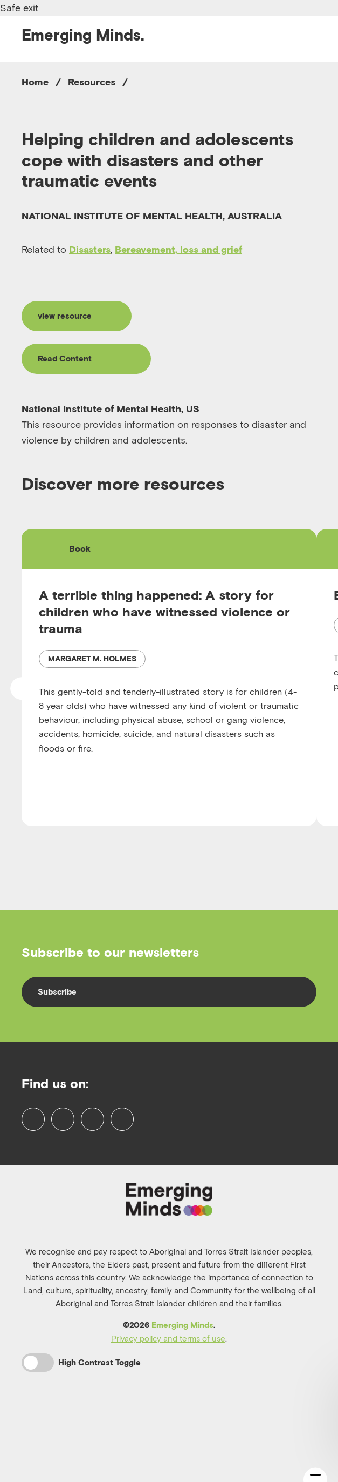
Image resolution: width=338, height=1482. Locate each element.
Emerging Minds (182, 1387)
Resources (91, 82)
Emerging (83, 35)
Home (35, 82)
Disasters (90, 249)
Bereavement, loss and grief (178, 249)
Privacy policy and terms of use (168, 1401)
